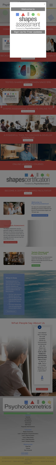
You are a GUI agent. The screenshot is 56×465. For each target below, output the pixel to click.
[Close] (44, 4)
